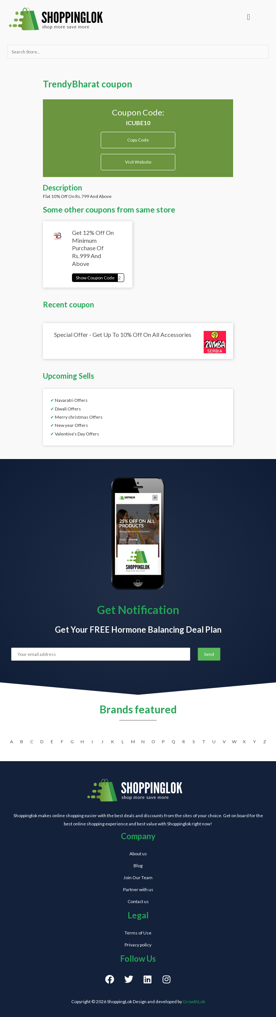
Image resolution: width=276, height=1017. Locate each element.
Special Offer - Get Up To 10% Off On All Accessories (122, 334)
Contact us (138, 901)
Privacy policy (138, 945)
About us (138, 853)
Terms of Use (138, 933)
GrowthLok (194, 1001)
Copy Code (138, 137)
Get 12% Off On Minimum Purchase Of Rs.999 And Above (93, 248)
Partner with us (138, 889)
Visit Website (138, 162)
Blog (138, 865)
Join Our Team (138, 877)
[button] (248, 17)
